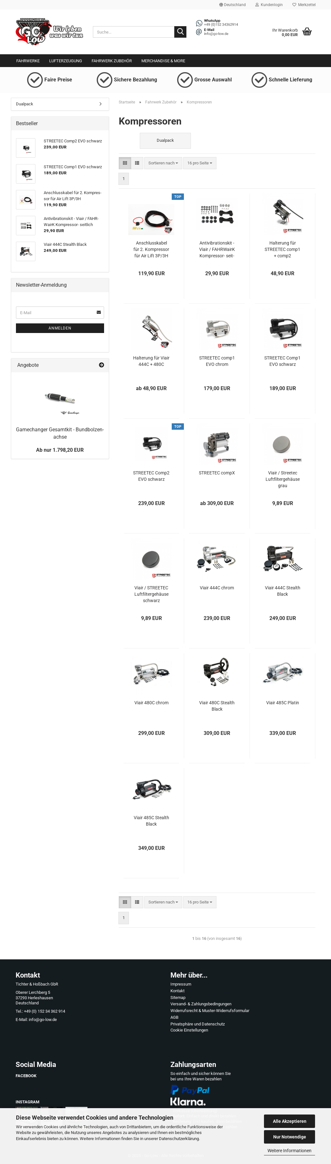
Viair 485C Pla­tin (282, 702)
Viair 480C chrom (151, 702)
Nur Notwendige (289, 1136)
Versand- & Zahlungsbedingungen (200, 1003)
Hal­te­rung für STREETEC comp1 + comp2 (282, 249)
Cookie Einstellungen (189, 1030)
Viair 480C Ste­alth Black (217, 706)
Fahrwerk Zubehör (112, 60)
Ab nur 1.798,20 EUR (60, 450)
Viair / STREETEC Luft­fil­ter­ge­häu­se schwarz (151, 594)
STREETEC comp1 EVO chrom (217, 361)
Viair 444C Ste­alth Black (282, 591)
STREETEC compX (217, 472)
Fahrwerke (28, 60)
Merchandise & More (163, 60)
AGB (174, 1017)
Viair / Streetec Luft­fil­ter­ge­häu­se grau (283, 479)
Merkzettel (304, 5)
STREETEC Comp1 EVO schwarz (282, 361)
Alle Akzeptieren (289, 1121)
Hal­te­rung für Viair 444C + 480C (151, 361)
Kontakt (177, 990)
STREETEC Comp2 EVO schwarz (151, 476)
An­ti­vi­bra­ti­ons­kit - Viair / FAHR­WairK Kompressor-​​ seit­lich (217, 249)
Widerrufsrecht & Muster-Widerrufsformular (209, 1010)
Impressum (180, 984)
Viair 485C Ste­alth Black (151, 821)
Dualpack (24, 104)
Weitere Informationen (289, 1150)
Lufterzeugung (65, 60)
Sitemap (177, 997)
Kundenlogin (269, 5)
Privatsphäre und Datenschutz (197, 1024)
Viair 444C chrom (217, 587)
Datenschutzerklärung (179, 1138)
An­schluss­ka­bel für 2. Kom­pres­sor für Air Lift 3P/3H (151, 249)
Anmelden (60, 328)
